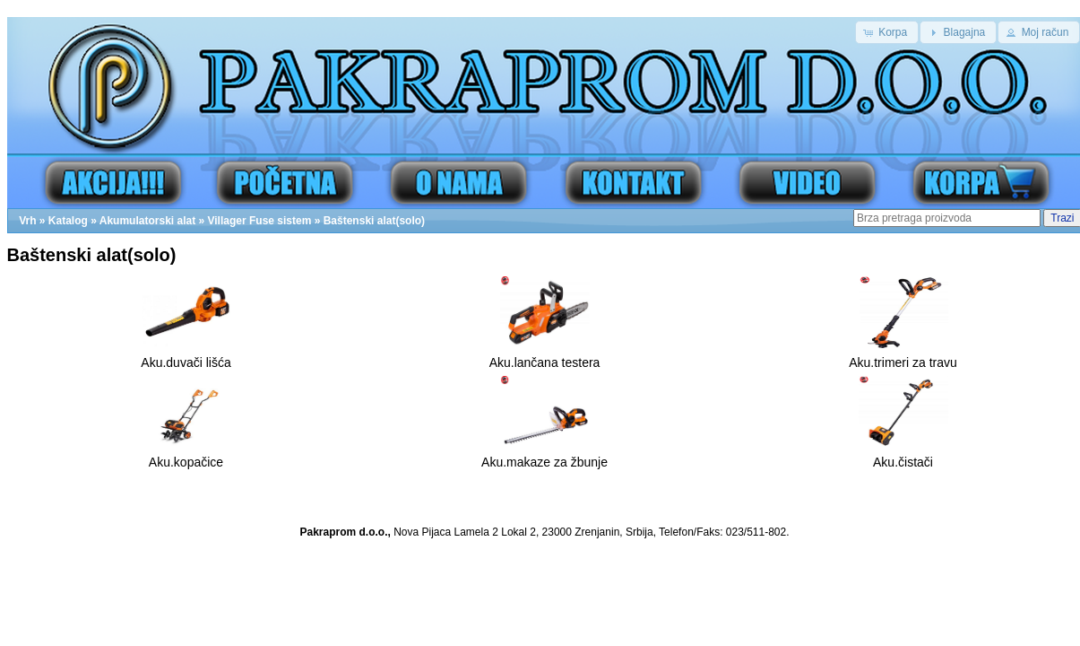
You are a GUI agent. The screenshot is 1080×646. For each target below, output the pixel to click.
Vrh (27, 220)
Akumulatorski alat (147, 220)
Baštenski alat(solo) (374, 220)
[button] (887, 32)
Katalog (68, 220)
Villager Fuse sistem (260, 220)
